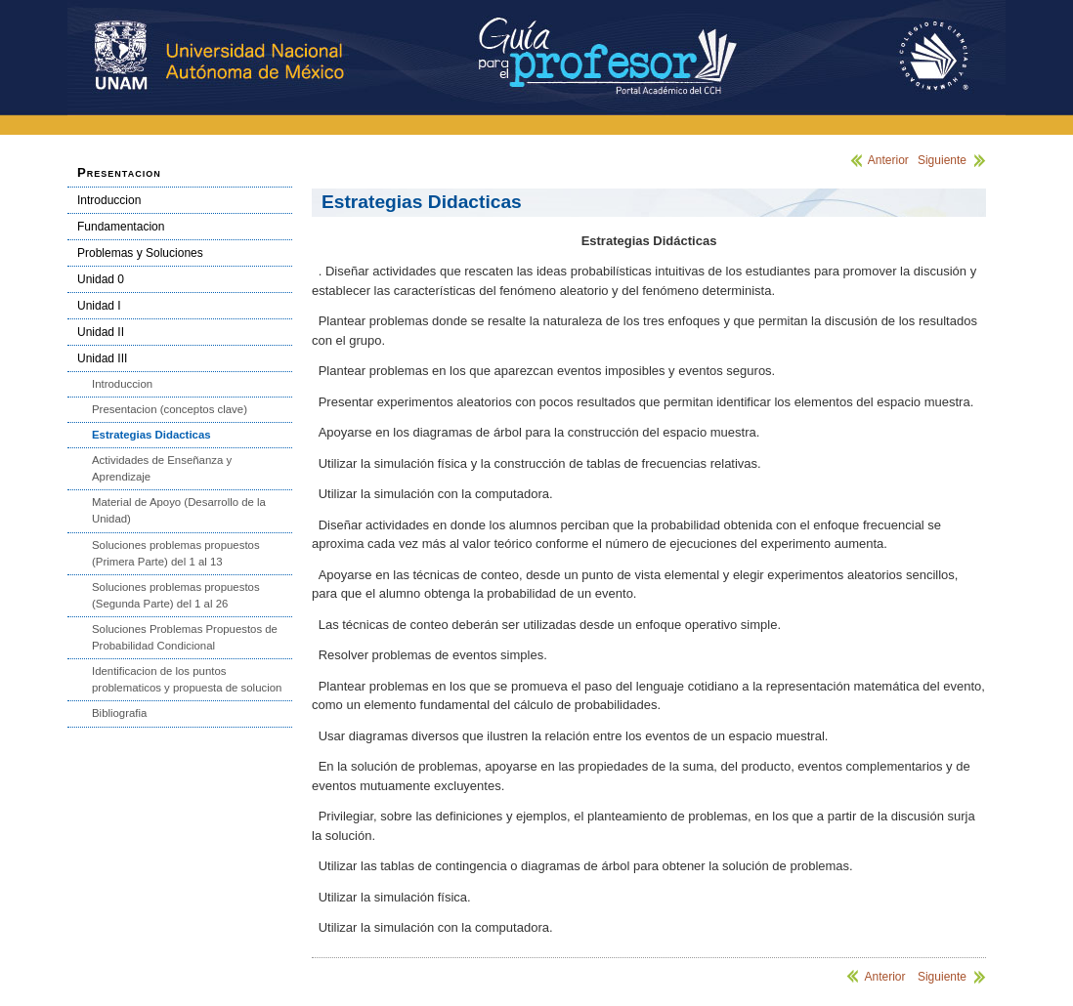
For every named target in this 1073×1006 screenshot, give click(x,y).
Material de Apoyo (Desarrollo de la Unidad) (179, 510)
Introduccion (109, 200)
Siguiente (942, 160)
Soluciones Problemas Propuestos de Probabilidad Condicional (185, 637)
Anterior (888, 160)
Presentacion (119, 172)
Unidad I (99, 306)
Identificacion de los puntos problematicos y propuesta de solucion (186, 679)
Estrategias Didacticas (151, 434)
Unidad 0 (100, 279)
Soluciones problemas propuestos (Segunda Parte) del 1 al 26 (176, 595)
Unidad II (100, 332)
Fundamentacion (120, 226)
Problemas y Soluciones (140, 253)
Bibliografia (119, 713)
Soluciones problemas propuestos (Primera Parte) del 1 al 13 (176, 553)
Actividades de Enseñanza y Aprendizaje (162, 468)
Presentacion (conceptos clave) (169, 409)
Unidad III (102, 358)
